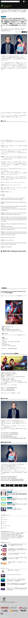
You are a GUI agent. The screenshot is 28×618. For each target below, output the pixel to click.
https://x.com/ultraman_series (10, 390)
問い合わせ (3, 605)
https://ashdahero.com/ (14, 432)
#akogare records (19, 537)
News (4, 517)
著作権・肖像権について (21, 604)
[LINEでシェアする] (23, 485)
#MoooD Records (8, 534)
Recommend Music (6, 525)
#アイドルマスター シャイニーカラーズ (6, 537)
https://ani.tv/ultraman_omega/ (12, 387)
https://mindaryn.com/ (13, 476)
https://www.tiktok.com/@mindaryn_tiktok (16, 480)
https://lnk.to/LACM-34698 (12, 348)
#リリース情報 (3, 534)
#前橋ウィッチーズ (18, 534)
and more (4, 527)
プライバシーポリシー (8, 604)
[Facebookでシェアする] (14, 485)
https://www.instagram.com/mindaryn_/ (17, 479)
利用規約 (14, 604)
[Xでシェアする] (5, 485)
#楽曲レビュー (14, 537)
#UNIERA (13, 534)
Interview (4, 521)
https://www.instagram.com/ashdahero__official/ (9, 436)
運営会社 (2, 604)
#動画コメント (8, 30)
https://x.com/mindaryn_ (12, 477)
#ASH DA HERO (3, 30)
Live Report (5, 519)
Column (4, 523)
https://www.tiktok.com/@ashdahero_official (19, 438)
